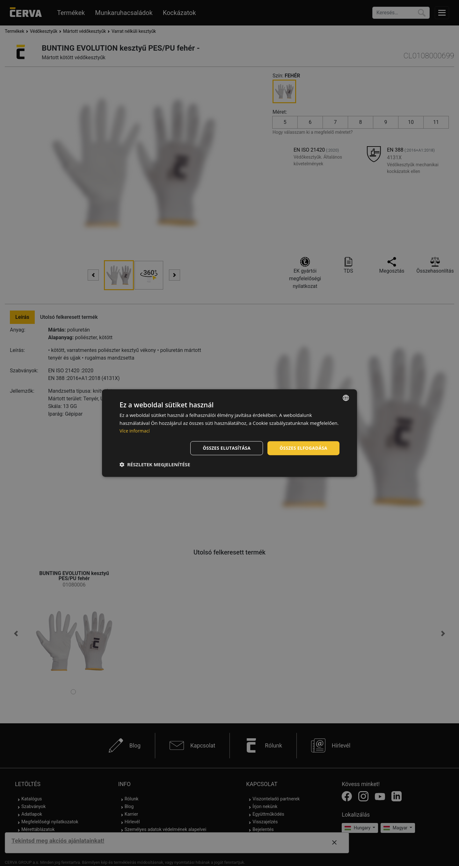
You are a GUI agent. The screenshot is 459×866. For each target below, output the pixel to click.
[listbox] (346, 397)
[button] (155, 465)
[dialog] (229, 433)
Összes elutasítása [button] (225, 448)
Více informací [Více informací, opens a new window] (135, 430)
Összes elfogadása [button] (303, 448)
